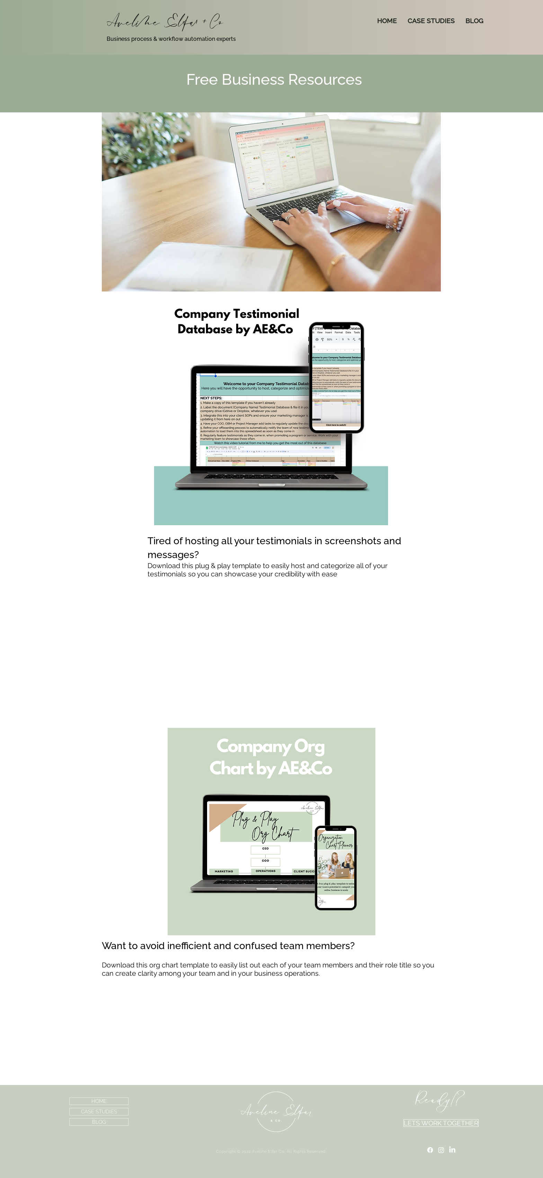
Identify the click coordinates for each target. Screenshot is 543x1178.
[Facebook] (430, 1150)
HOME (99, 1101)
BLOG (99, 1122)
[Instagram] (441, 1150)
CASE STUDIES (99, 1112)
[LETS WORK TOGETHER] (441, 1123)
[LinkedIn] (452, 1150)
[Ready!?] (441, 1100)
